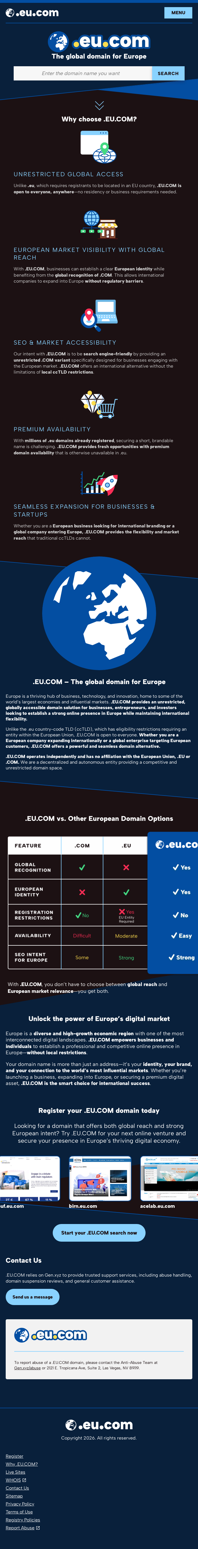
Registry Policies (23, 1520)
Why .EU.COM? (22, 1464)
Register (14, 1456)
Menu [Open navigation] (178, 12)
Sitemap (14, 1496)
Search (168, 73)
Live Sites (15, 1472)
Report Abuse (20, 1528)
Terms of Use (19, 1512)
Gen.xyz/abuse (27, 1368)
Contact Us (17, 1488)
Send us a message (33, 1297)
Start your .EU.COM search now (99, 1233)
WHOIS (13, 1480)
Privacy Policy (20, 1504)
